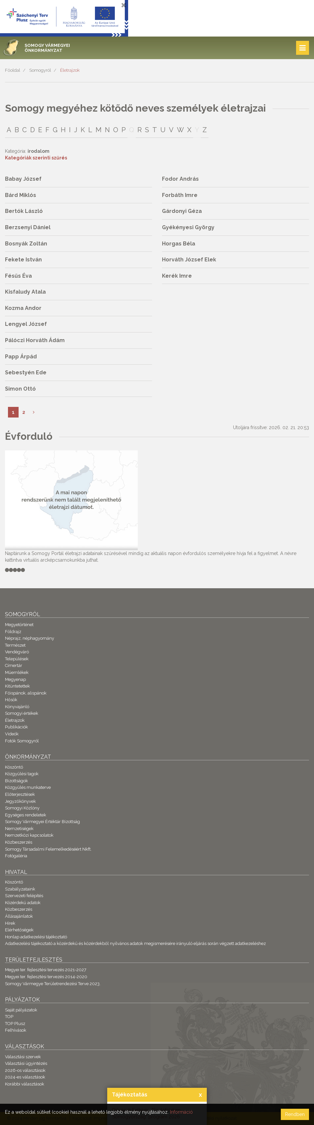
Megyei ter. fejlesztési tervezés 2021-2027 (45, 969)
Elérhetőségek (19, 929)
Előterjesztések (20, 794)
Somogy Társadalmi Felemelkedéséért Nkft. (48, 849)
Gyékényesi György (188, 227)
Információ (181, 1112)
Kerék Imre (177, 276)
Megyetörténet (19, 624)
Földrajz (13, 631)
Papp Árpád (21, 356)
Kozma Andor (23, 308)
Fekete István (23, 259)
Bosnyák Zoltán (26, 243)
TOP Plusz (15, 1023)
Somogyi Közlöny (22, 807)
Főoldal (12, 70)
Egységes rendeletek (25, 814)
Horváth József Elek (189, 259)
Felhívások (15, 1030)
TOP (9, 1016)
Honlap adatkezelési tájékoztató (36, 936)
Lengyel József (26, 324)
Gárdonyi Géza (182, 211)
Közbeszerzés (18, 842)
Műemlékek (17, 672)
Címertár (13, 665)
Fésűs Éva (18, 276)
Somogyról (40, 70)
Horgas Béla (178, 243)
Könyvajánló (17, 706)
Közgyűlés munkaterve (28, 787)
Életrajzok (70, 70)
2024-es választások (25, 1077)
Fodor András (180, 179)
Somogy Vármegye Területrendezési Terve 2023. (53, 983)
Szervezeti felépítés (24, 895)
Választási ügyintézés (26, 1063)
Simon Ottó (20, 389)
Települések (17, 658)
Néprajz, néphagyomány (29, 638)
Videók (12, 733)
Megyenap (15, 679)
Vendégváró (17, 651)
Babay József (23, 179)
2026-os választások (25, 1070)
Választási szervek (23, 1056)
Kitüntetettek (17, 686)
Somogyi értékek (21, 713)
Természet (15, 645)
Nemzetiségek (19, 828)
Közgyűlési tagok (22, 773)
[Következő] (34, 412)
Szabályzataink (20, 889)
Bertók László (24, 211)
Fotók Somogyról (22, 740)
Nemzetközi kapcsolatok (29, 835)
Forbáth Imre (179, 195)
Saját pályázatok (21, 1009)
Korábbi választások (24, 1083)
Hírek (10, 923)
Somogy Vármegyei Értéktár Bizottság (42, 821)
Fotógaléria (16, 855)
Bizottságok (16, 780)
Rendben (295, 1114)
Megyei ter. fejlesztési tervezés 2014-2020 (46, 976)
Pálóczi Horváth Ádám (35, 340)
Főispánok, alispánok (25, 693)
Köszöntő (14, 767)
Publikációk (16, 726)
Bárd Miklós (20, 195)
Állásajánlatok (19, 916)
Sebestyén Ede (25, 372)
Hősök (11, 699)
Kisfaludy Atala (25, 292)
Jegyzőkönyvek (20, 801)
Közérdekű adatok (22, 902)
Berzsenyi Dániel (27, 227)
